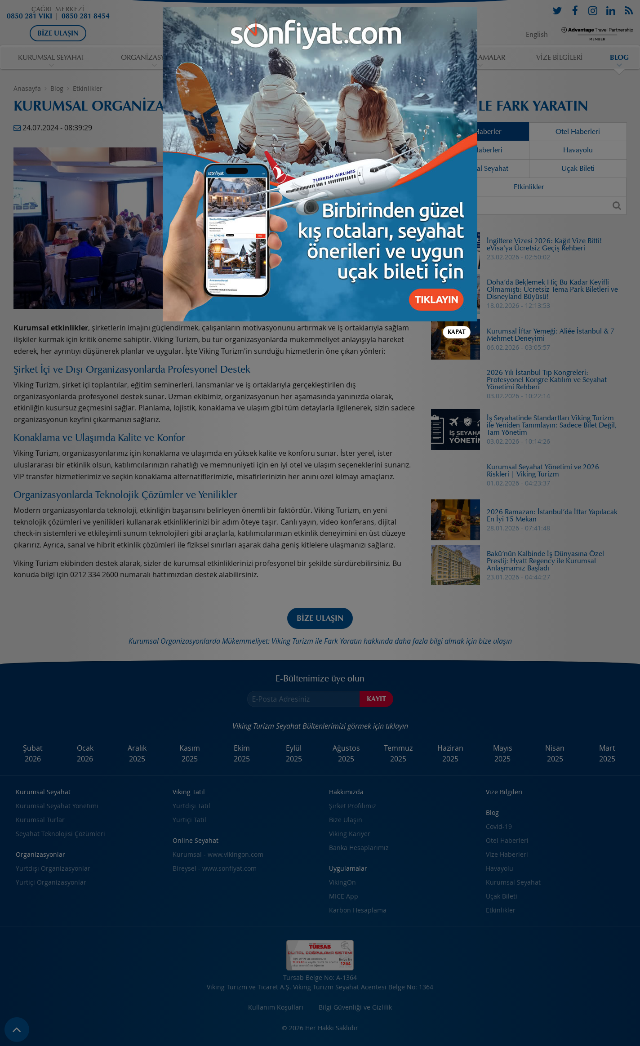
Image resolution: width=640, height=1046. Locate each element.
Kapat (457, 332)
